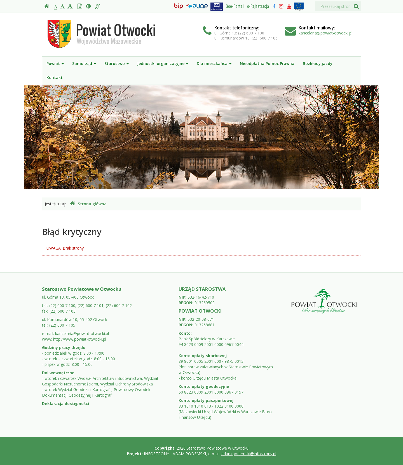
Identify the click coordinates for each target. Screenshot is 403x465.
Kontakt (54, 77)
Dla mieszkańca (214, 63)
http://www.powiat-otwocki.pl (79, 339)
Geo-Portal (234, 6)
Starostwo (116, 63)
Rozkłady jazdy (317, 63)
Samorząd (84, 63)
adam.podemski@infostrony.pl (248, 453)
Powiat (55, 63)
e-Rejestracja (258, 6)
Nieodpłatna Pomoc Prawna (267, 63)
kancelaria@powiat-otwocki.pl (325, 33)
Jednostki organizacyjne (162, 63)
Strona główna (88, 203)
